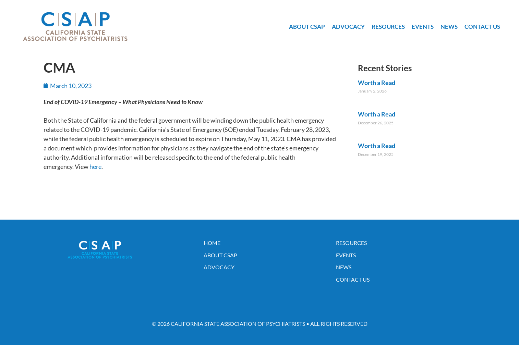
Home (212, 242)
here (95, 166)
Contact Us (482, 26)
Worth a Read (376, 82)
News (449, 26)
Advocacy (348, 26)
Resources (388, 26)
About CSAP (307, 26)
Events (423, 26)
